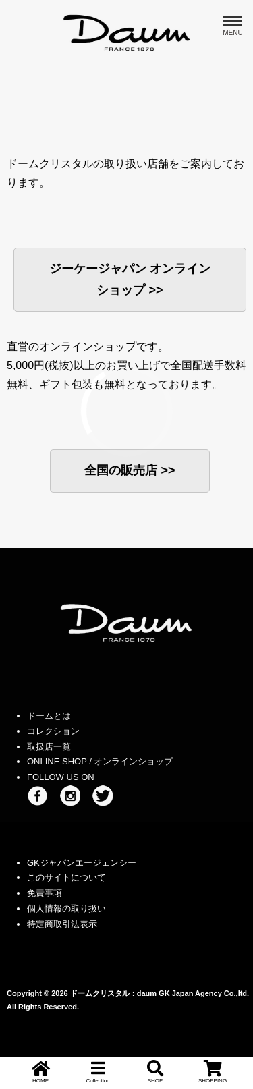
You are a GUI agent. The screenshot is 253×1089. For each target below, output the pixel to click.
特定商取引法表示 (62, 924)
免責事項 (44, 893)
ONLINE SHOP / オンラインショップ (100, 761)
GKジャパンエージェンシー (81, 863)
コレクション (53, 731)
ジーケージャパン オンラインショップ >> (129, 279)
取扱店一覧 (49, 747)
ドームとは (49, 715)
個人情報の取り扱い (66, 908)
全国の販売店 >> (129, 470)
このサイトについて (66, 877)
